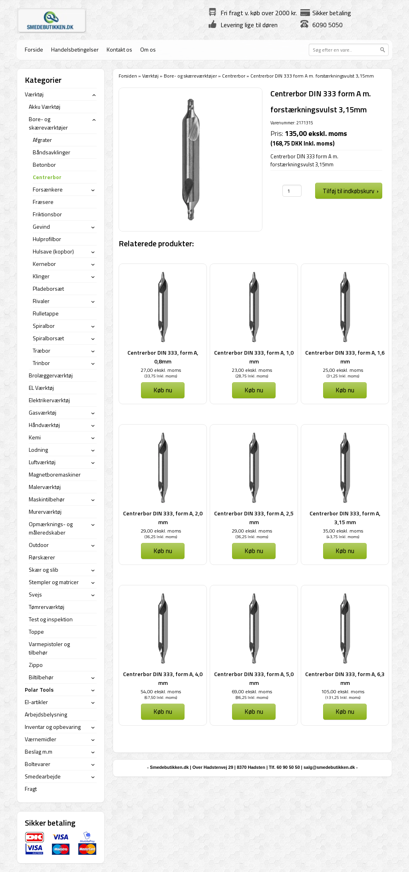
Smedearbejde (43, 776)
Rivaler (41, 301)
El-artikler (36, 702)
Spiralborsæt (48, 338)
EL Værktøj (41, 387)
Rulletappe (46, 313)
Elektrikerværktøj (49, 400)
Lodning (38, 449)
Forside (34, 49)
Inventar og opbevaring (53, 726)
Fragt (31, 788)
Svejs (35, 594)
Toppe (36, 631)
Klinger (41, 276)
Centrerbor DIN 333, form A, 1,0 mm (254, 356)
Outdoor (39, 545)
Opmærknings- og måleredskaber (51, 528)
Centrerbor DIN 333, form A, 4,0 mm (163, 678)
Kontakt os (119, 49)
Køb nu (162, 390)
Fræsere (43, 202)
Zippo (36, 664)
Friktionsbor (47, 214)
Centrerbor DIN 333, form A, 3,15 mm (345, 517)
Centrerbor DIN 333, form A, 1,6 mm (345, 356)
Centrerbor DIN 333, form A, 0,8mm (162, 356)
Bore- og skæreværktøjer (190, 76)
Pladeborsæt (48, 288)
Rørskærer (42, 557)
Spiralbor (44, 325)
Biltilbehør (41, 677)
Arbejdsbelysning (46, 714)
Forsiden (128, 76)
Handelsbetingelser (75, 49)
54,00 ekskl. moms (161, 691)
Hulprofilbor (47, 239)
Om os (148, 49)
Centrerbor (233, 76)
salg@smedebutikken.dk (329, 767)
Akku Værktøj (44, 106)
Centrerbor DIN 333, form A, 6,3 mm (345, 678)
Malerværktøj (45, 487)
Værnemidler (40, 739)
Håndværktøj (44, 425)
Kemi (35, 437)
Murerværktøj (45, 511)
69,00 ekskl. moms (252, 691)
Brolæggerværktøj (51, 375)
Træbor (41, 350)
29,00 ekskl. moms (161, 531)
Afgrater (42, 140)
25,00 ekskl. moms (343, 370)
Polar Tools (39, 689)
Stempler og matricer (54, 582)
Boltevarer (37, 764)
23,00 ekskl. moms (252, 370)
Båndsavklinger (51, 152)
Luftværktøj (42, 462)
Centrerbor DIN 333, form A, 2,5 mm (254, 517)
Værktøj (150, 76)
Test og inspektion (51, 619)
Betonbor (44, 164)
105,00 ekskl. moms (342, 691)
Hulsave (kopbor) (53, 251)
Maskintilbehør (47, 499)
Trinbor (41, 363)
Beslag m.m (38, 751)
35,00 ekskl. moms (343, 531)
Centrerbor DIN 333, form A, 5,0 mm (254, 678)
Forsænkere (48, 189)
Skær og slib (43, 569)
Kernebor (44, 263)
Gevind (41, 226)
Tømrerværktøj (46, 607)
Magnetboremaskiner (55, 474)
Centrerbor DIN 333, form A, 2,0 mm (163, 517)
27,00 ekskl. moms (161, 370)
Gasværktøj (42, 412)
